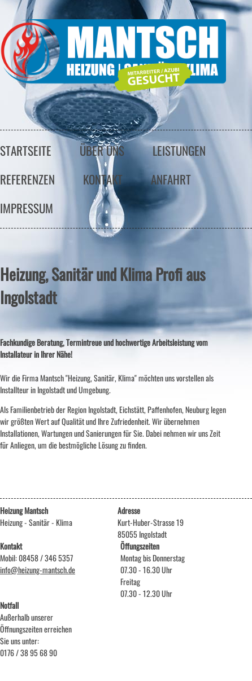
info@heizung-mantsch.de (37, 569)
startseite (25, 150)
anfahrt (171, 179)
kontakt (103, 179)
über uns (102, 150)
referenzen (27, 179)
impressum (26, 208)
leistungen (179, 150)
